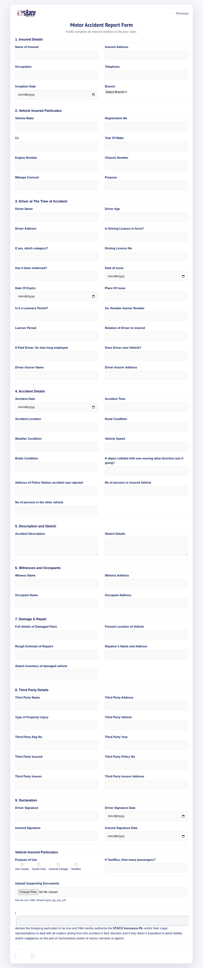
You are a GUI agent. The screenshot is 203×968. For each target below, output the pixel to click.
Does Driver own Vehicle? (123, 347)
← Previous (180, 13)
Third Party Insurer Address (124, 776)
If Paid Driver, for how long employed (41, 347)
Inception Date (25, 86)
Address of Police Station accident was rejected (49, 482)
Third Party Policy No (120, 756)
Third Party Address (119, 697)
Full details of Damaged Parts (36, 626)
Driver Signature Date (120, 807)
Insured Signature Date (121, 828)
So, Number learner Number (125, 308)
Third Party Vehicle (118, 717)
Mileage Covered (27, 177)
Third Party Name (27, 697)
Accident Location (28, 419)
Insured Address (116, 47)
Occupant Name (26, 595)
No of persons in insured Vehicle (128, 482)
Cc (17, 138)
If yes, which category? (31, 248)
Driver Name (24, 208)
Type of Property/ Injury (31, 717)
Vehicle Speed (115, 438)
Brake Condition (26, 458)
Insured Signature (27, 828)
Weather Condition (28, 438)
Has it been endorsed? (31, 268)
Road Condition (116, 419)
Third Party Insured (29, 756)
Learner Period (25, 328)
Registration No (116, 118)
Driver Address (25, 228)
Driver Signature (26, 807)
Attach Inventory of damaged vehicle (41, 666)
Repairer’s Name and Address (126, 646)
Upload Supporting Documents (37, 883)
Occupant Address (118, 595)
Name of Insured (26, 47)
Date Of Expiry (25, 288)
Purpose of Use (26, 859)
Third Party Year (116, 737)
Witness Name (25, 575)
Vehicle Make (24, 118)
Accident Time (115, 398)
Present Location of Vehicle (124, 626)
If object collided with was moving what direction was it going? (144, 460)
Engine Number (26, 157)
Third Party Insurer (28, 776)
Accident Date (25, 398)
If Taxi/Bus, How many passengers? (130, 859)
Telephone (112, 66)
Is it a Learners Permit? (31, 308)
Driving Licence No (118, 248)
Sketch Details (115, 533)
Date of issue (114, 268)
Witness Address (117, 575)
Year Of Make (114, 138)
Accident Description (30, 533)
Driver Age (112, 208)
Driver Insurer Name (29, 367)
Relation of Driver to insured (125, 328)
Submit (23, 954)
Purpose (111, 177)
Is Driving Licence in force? (124, 228)
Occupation (23, 66)
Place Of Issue (115, 288)
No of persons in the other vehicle (39, 502)
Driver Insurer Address (121, 367)
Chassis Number (116, 157)
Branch (110, 86)
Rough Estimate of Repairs (34, 646)
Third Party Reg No (28, 737)
